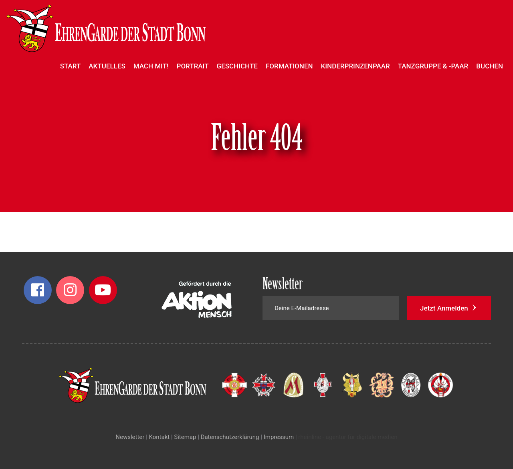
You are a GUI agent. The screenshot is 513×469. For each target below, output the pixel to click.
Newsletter (129, 437)
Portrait (193, 66)
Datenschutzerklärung (230, 437)
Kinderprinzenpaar (355, 66)
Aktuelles (107, 66)
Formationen (289, 66)
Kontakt (159, 437)
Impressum (279, 437)
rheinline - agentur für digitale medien (347, 437)
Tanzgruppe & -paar (433, 66)
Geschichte (237, 66)
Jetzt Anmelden (449, 308)
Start (70, 66)
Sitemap (185, 437)
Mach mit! (151, 66)
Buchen (489, 66)
